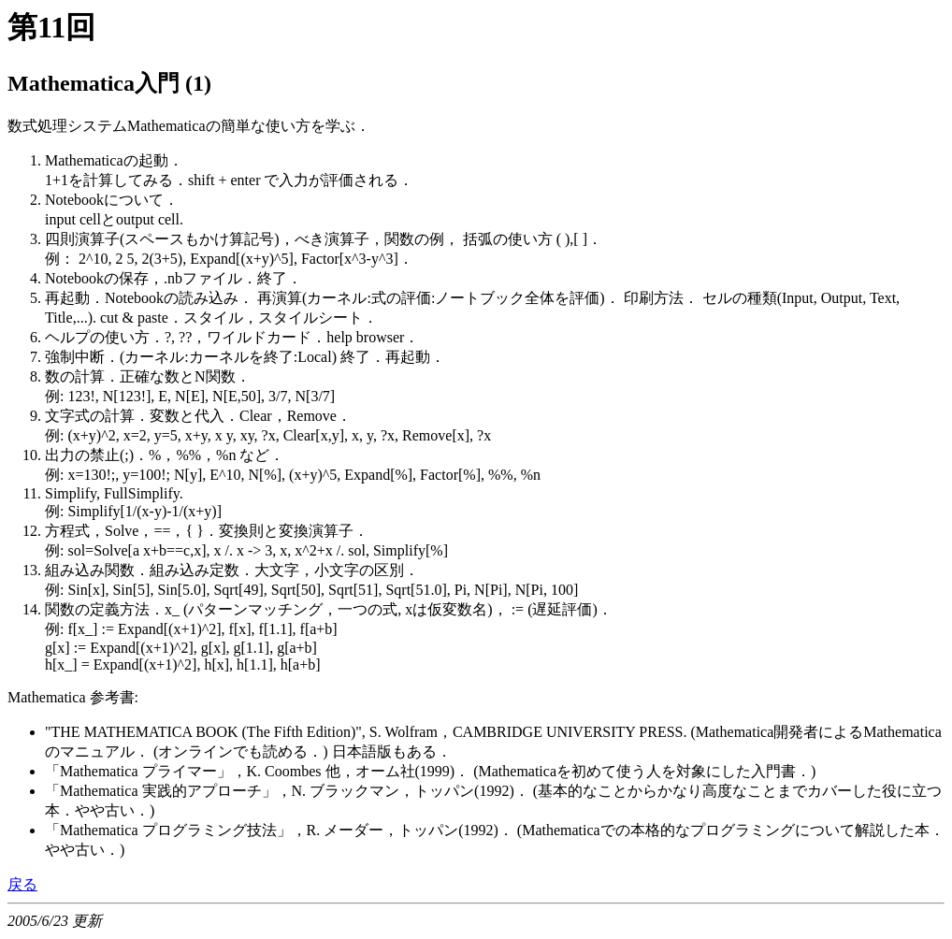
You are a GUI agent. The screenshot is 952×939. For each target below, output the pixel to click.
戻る (22, 884)
